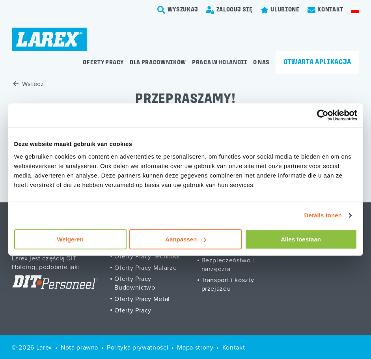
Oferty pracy (103, 63)
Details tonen (323, 215)
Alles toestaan (301, 239)
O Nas (261, 63)
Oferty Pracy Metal (142, 298)
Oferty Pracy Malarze (145, 267)
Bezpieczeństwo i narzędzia (228, 264)
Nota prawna (79, 347)
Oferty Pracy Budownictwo (134, 283)
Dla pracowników (158, 63)
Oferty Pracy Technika (147, 256)
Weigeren (70, 239)
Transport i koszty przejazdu (227, 284)
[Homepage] (49, 39)
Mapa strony (195, 347)
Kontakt (233, 347)
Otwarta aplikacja (317, 62)
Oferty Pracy (132, 310)
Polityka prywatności (137, 347)
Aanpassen (185, 239)
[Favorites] (280, 10)
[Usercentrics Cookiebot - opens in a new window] (322, 115)
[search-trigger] (177, 10)
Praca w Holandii (219, 63)
